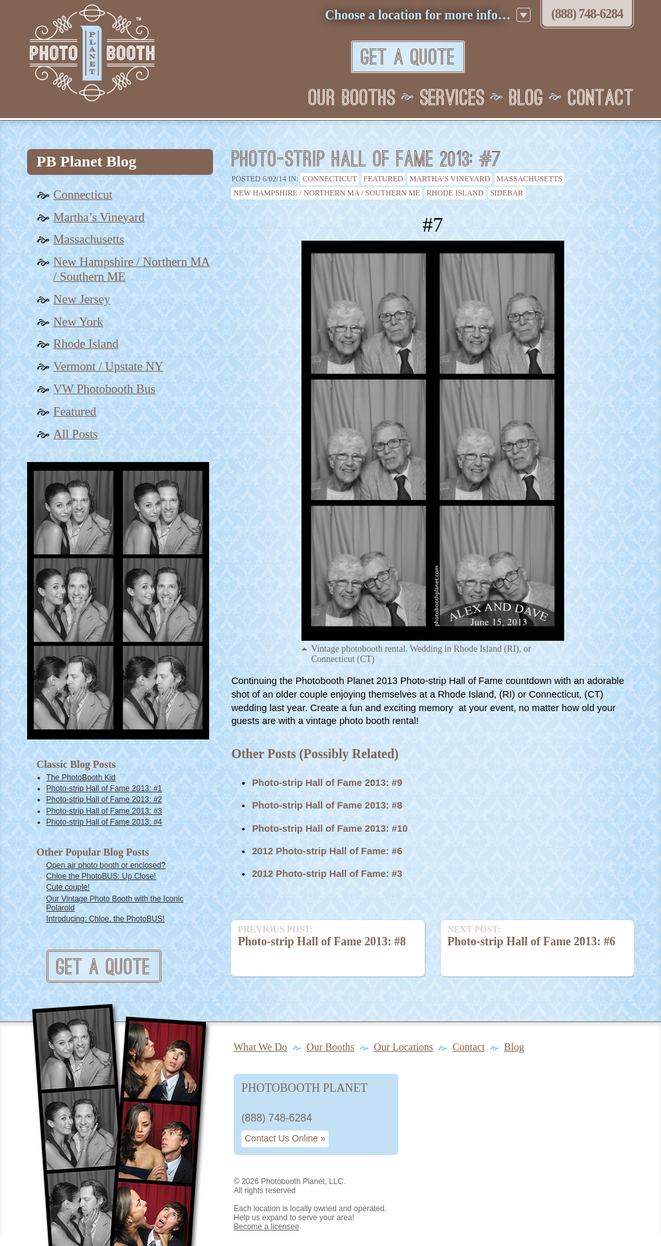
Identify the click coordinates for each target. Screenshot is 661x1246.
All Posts (76, 434)
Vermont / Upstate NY (108, 366)
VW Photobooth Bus (105, 389)
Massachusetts (529, 178)
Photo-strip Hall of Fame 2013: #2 (104, 799)
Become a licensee (266, 1226)
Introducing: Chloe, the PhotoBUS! (105, 918)
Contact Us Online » (285, 1138)
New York (78, 321)
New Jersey (82, 299)
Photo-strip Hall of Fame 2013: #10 (329, 828)
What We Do (260, 1046)
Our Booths (352, 98)
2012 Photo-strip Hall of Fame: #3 (327, 874)
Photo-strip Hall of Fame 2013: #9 (327, 783)
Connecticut (329, 178)
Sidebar (506, 192)
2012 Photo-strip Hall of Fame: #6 (327, 851)
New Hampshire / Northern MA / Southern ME (326, 192)
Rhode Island (455, 192)
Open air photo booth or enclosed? (106, 865)
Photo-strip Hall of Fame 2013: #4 (104, 822)
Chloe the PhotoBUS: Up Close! (101, 876)
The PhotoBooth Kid (81, 777)
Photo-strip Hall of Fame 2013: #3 (104, 811)
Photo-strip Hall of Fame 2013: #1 (104, 788)
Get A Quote (408, 57)
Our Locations (403, 1046)
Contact (601, 98)
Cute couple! (68, 887)
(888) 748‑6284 (587, 13)
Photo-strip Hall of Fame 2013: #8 (327, 805)
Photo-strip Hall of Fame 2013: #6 (537, 936)
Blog (526, 98)
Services (452, 98)
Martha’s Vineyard (449, 178)
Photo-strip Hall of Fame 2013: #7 (366, 159)
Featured (383, 178)
